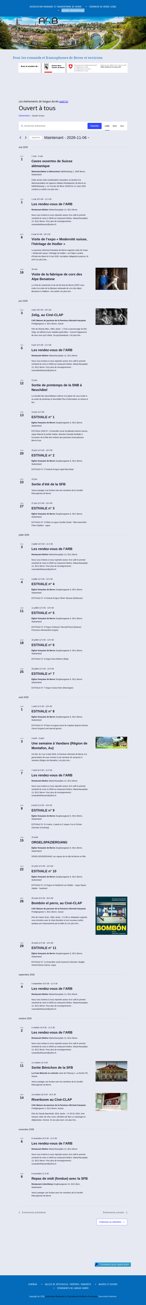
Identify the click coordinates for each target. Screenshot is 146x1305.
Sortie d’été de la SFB (49, 484)
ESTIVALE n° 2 (43, 455)
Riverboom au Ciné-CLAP (52, 1099)
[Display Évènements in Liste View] (107, 126)
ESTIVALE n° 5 (43, 613)
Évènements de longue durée (73, 1288)
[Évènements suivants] (25, 137)
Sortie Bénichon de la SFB (52, 1067)
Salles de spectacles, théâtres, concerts (68, 1284)
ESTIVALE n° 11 (44, 948)
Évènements (24, 115)
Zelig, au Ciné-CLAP (47, 315)
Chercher (94, 126)
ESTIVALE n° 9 (43, 810)
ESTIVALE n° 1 (43, 417)
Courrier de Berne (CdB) (102, 6)
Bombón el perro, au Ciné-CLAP (57, 903)
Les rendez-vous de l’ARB (52, 204)
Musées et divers (108, 1284)
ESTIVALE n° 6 (43, 645)
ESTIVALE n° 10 (44, 871)
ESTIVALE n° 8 (43, 711)
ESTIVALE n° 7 (43, 674)
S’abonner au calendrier (110, 1222)
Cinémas (32, 1284)
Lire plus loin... (53, 189)
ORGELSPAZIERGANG (49, 842)
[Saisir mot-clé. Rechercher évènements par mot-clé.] (53, 126)
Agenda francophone (73, 10)
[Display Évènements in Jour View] (122, 126)
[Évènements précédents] (20, 137)
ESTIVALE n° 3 (43, 508)
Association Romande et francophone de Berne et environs (71, 1296)
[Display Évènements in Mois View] (115, 126)
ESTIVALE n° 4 (43, 584)
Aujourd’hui (36, 137)
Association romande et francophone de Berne (56, 6)
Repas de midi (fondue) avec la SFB (60, 1178)
